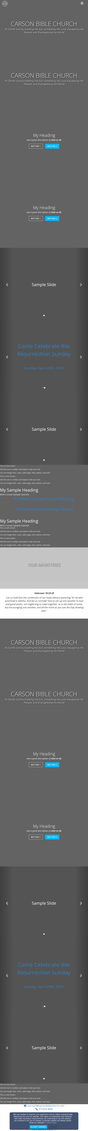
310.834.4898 (45, 1109)
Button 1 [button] (35, 146)
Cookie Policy (50, 1123)
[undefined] (44, 564)
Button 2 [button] (52, 146)
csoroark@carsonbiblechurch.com (45, 1105)
